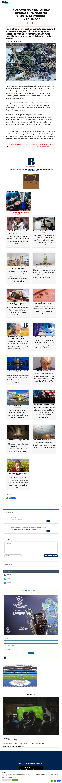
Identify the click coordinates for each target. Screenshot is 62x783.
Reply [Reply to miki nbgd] (48, 521)
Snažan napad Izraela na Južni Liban (44, 439)
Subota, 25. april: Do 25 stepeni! (44, 337)
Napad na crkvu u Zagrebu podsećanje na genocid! (18, 440)
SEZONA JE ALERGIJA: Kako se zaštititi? (18, 474)
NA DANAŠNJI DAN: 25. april (17, 144)
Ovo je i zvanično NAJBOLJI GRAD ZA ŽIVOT (43, 145)
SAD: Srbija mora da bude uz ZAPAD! (44, 404)
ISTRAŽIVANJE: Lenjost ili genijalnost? (18, 304)
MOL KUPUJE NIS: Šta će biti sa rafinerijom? (18, 406)
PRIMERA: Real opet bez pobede (18, 231)
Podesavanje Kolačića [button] (7, 779)
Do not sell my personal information (9, 777)
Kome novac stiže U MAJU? (44, 267)
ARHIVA (30, 23)
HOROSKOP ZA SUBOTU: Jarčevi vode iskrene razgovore (18, 337)
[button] (7, 147)
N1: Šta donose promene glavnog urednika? (18, 213)
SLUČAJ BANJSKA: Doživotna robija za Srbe (44, 231)
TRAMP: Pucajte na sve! (44, 371)
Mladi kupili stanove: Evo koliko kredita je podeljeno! (18, 268)
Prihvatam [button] (15, 779)
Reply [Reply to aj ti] (48, 531)
